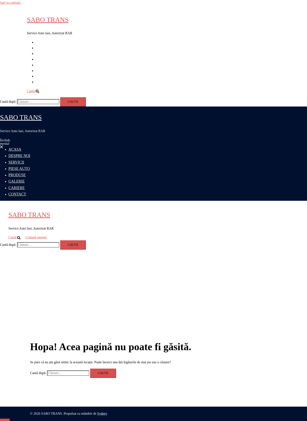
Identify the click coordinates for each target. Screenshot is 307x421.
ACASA (41, 42)
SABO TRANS (48, 19)
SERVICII (42, 53)
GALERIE (42, 70)
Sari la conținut (10, 2)
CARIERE (42, 76)
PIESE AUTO (44, 59)
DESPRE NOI (45, 48)
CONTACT (43, 82)
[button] (35, 91)
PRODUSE (43, 65)
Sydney (102, 413)
